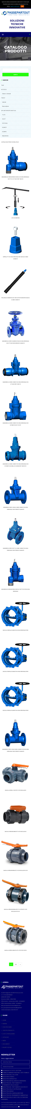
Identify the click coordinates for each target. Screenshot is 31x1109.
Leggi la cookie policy (15, 6)
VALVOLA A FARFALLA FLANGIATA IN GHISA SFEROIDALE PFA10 (15, 630)
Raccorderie (5, 106)
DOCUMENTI (6, 1044)
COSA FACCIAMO (7, 1027)
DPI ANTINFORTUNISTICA (8, 110)
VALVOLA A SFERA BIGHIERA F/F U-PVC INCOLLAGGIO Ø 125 (15, 870)
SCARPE (4, 131)
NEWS (4, 1040)
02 (16, 964)
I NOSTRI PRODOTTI (8, 1030)
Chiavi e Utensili (6, 93)
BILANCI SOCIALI (7, 1047)
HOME (4, 1020)
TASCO (3, 98)
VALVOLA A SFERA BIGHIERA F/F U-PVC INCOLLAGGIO (15, 831)
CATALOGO (5, 1037)
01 (11, 964)
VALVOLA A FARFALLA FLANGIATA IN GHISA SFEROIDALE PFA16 (15, 671)
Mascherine (4, 136)
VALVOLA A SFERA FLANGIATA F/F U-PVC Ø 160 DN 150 (15, 950)
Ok (22, 6)
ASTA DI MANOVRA (15, 217)
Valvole (3, 102)
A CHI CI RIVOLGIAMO (8, 1033)
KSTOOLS (4, 89)
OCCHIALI (4, 123)
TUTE (3, 114)
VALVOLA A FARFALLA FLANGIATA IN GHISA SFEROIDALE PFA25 (15, 710)
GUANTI (4, 127)
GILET (3, 119)
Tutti (2, 85)
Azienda (4, 1023)
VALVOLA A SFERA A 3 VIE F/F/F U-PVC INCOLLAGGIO (15, 790)
